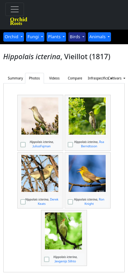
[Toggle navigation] (14, 9)
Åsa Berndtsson (92, 144)
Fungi (33, 37)
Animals (98, 37)
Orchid (12, 37)
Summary (15, 78)
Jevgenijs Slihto (65, 261)
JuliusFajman (42, 146)
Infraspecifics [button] (96, 78)
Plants (55, 37)
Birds (75, 37)
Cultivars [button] (115, 78)
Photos (34, 78)
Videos (54, 78)
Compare (75, 78)
